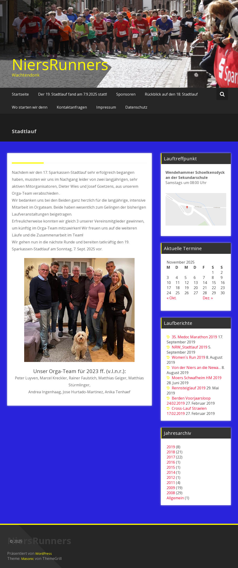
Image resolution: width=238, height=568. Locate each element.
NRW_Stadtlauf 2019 (189, 347)
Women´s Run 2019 (188, 357)
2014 (171, 472)
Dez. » (208, 297)
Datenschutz (136, 107)
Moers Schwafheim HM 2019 (196, 377)
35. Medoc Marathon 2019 (194, 336)
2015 (171, 467)
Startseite (20, 94)
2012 (171, 477)
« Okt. (171, 297)
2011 (171, 482)
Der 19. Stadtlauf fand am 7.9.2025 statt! (72, 94)
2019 (171, 446)
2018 (171, 452)
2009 (171, 487)
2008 (171, 492)
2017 (171, 457)
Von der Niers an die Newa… (196, 367)
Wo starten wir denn (29, 107)
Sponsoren (126, 94)
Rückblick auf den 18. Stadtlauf (171, 94)
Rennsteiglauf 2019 (188, 387)
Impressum (106, 107)
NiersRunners (60, 64)
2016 (171, 462)
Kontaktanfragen (72, 107)
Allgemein (175, 497)
